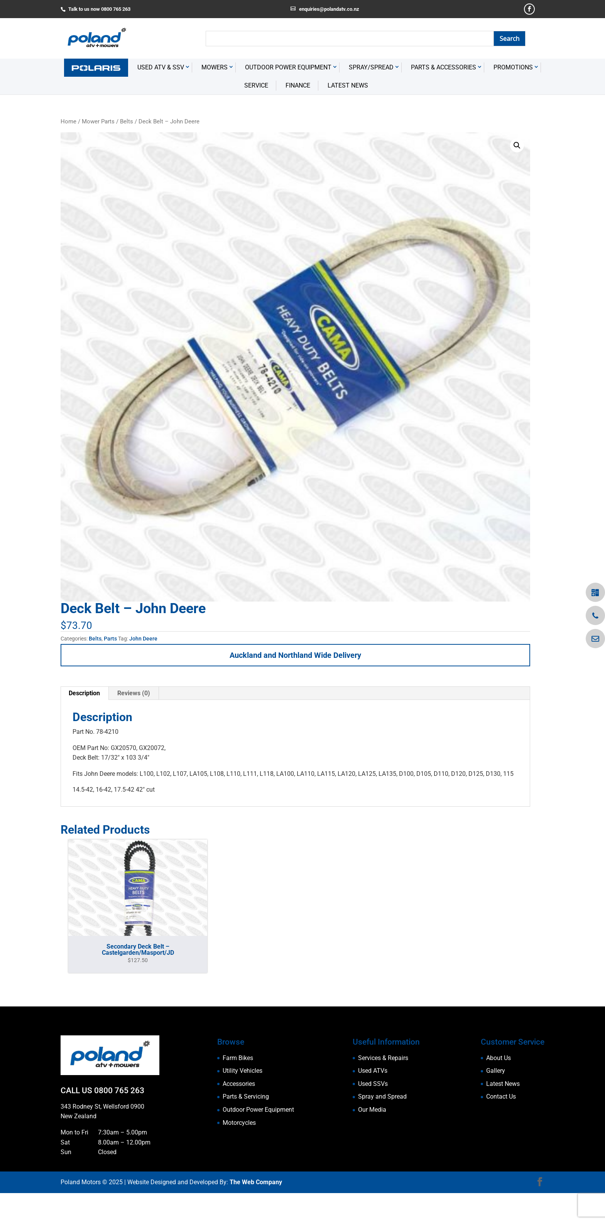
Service (256, 114)
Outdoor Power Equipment (288, 96)
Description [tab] (84, 722)
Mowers (214, 96)
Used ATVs (372, 1100)
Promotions (513, 96)
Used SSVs (373, 1112)
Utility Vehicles (242, 1100)
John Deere (143, 668)
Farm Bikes (238, 1087)
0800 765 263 (119, 1119)
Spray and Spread (382, 1125)
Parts (110, 668)
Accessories (239, 1112)
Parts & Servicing (246, 1125)
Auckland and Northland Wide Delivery (295, 684)
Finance (298, 114)
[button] (517, 174)
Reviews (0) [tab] (133, 722)
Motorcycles (239, 1151)
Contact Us (501, 1125)
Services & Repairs (383, 1087)
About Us (498, 1087)
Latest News (348, 114)
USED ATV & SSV (160, 96)
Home (68, 150)
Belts (126, 150)
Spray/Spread (371, 96)
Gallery (495, 1100)
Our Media (372, 1138)
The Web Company (256, 1211)
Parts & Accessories (443, 96)
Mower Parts (98, 150)
